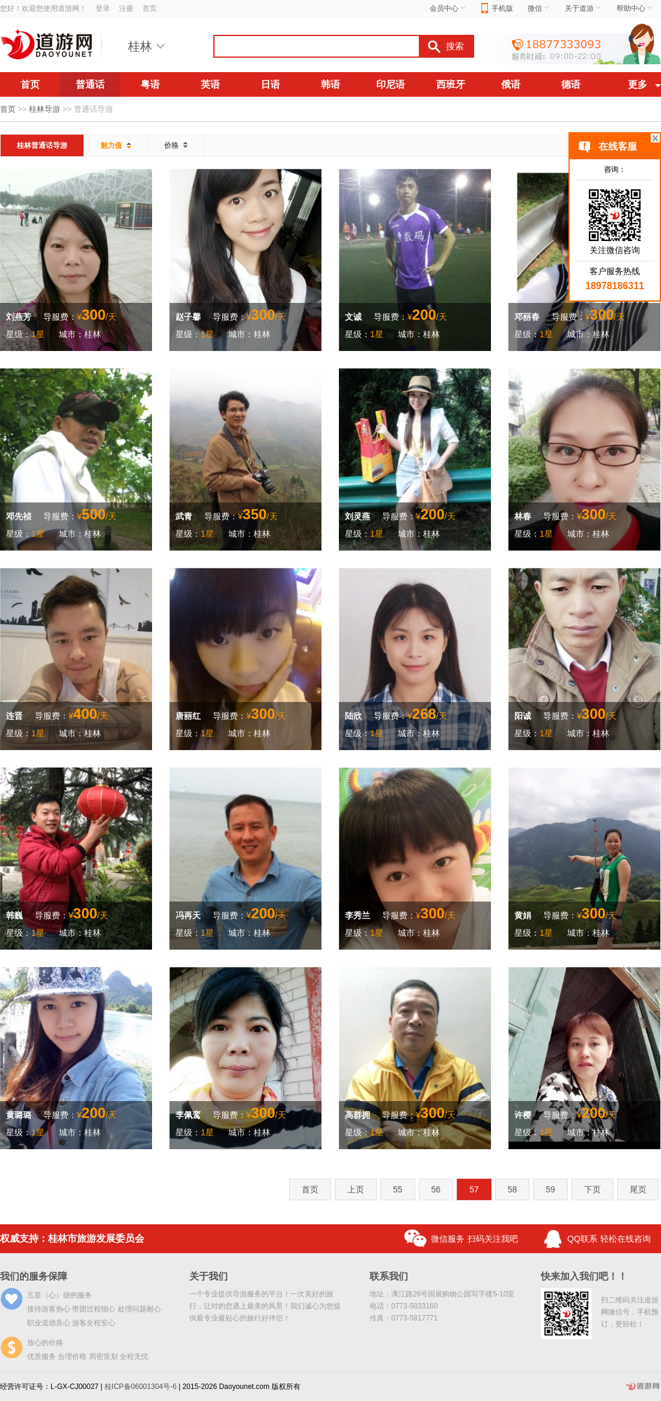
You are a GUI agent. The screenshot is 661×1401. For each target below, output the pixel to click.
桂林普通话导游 (42, 145)
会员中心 (448, 8)
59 (550, 1189)
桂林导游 (44, 109)
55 (398, 1189)
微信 (539, 8)
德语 (570, 84)
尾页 (638, 1189)
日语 (270, 84)
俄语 (510, 84)
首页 (149, 8)
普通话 (90, 84)
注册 (126, 8)
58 (512, 1189)
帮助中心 (635, 8)
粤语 (150, 84)
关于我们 (208, 1276)
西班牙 (450, 84)
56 (436, 1189)
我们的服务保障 (33, 1276)
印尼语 (390, 84)
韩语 (330, 84)
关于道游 (583, 8)
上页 (355, 1189)
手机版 (497, 8)
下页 (592, 1189)
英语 (210, 84)
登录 (103, 8)
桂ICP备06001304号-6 (141, 1386)
